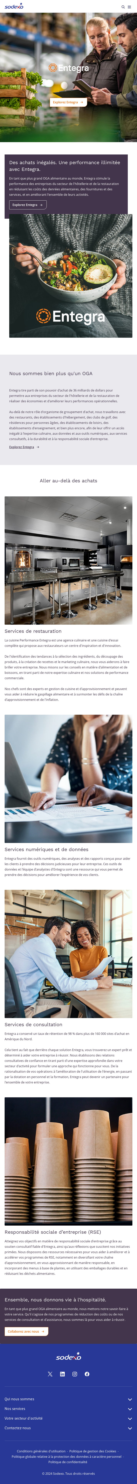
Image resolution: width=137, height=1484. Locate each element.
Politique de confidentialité (67, 1462)
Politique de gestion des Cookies (92, 1451)
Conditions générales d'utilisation (41, 1451)
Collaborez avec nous (26, 1331)
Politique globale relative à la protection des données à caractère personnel (66, 1456)
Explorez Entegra (68, 102)
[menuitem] (14, 6)
